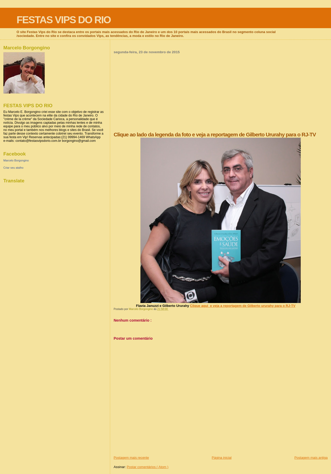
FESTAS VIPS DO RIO (64, 19)
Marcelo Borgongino (16, 160)
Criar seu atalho (13, 167)
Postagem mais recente (131, 458)
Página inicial (222, 458)
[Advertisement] (221, 93)
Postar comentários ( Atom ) (147, 467)
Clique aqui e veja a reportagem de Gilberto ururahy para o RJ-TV (242, 306)
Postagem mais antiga (311, 458)
